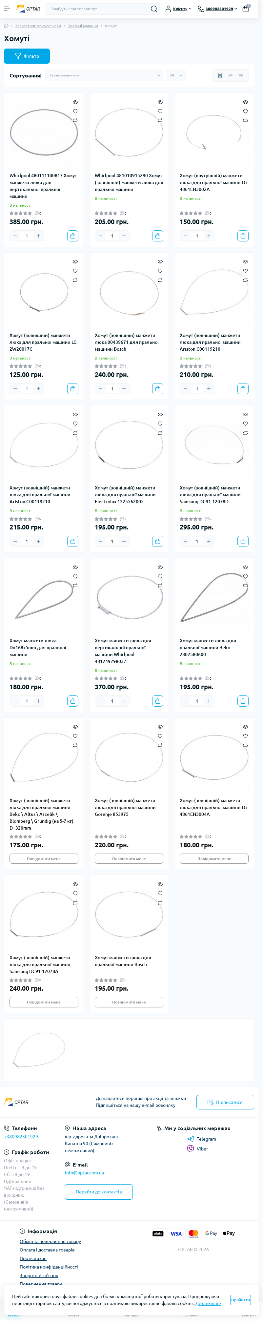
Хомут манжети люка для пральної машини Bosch (123, 961)
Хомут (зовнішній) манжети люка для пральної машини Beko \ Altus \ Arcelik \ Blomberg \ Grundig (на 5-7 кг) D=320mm (41, 814)
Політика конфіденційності (49, 1267)
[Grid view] (220, 75)
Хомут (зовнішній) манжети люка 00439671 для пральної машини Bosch (127, 342)
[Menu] (7, 9)
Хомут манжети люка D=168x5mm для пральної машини (38, 647)
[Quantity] (26, 236)
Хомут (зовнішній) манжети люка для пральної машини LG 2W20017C (43, 342)
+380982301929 (21, 1136)
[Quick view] (75, 101)
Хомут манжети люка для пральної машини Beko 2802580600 (208, 647)
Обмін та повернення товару (50, 1241)
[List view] (230, 75)
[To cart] (72, 235)
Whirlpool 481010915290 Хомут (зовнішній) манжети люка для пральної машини (129, 182)
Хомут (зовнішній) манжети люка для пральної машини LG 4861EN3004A (213, 807)
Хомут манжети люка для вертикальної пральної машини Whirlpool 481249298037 (123, 651)
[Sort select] (104, 75)
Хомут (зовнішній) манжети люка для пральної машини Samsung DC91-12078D (210, 494)
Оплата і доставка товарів (47, 1249)
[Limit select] (176, 75)
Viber (197, 1148)
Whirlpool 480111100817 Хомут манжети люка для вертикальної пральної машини (43, 186)
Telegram (201, 1139)
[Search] (154, 9)
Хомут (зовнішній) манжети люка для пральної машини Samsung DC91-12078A (40, 964)
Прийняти (240, 1300)
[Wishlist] (75, 110)
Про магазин (33, 1258)
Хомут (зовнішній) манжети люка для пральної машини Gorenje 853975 (125, 807)
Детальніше (208, 1303)
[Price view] (241, 75)
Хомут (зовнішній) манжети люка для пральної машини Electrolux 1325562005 (125, 494)
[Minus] (15, 236)
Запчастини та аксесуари (38, 26)
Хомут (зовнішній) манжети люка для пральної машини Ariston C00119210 (210, 342)
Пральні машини (83, 26)
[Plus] (38, 236)
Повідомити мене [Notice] (44, 859)
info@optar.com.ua (84, 1172)
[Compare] (75, 120)
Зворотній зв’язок (39, 1275)
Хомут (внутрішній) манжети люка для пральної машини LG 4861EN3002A (213, 182)
